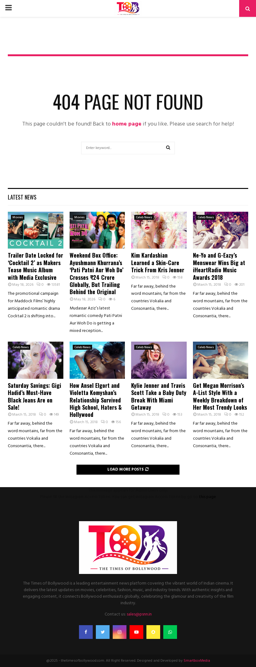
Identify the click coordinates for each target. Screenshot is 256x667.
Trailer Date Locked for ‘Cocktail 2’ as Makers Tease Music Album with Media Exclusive (35, 266)
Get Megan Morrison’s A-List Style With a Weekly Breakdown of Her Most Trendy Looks (220, 396)
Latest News (22, 197)
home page (126, 124)
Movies (17, 217)
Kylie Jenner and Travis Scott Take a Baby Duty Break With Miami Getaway (158, 396)
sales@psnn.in (139, 614)
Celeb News (144, 217)
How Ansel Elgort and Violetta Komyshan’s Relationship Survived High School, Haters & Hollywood (96, 400)
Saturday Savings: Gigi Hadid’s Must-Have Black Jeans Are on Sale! (34, 396)
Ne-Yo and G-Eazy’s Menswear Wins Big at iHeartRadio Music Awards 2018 (219, 266)
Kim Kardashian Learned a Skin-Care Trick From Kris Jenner (157, 262)
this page (207, 497)
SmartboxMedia (197, 661)
